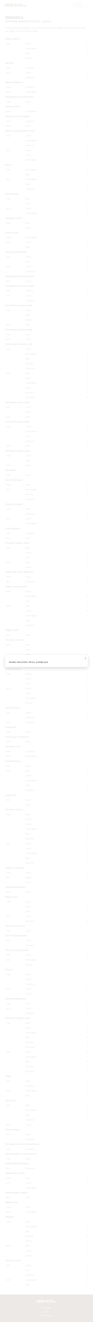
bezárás (85, 658)
